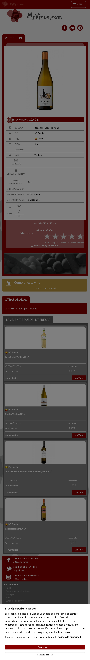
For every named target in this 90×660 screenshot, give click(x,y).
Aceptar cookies (45, 647)
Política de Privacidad (69, 637)
